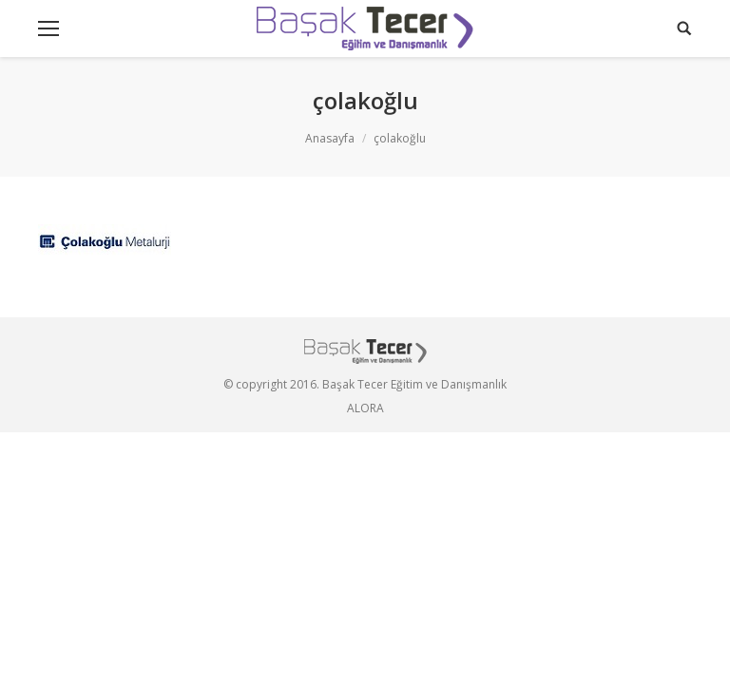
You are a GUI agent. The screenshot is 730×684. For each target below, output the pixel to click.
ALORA (365, 408)
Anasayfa (330, 138)
